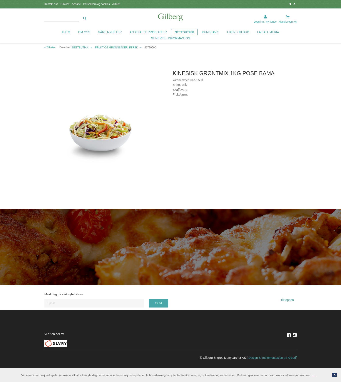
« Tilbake (49, 47)
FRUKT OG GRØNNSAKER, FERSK (116, 47)
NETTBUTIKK (80, 47)
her (313, 375)
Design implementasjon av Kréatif (272, 357)
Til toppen (289, 300)
